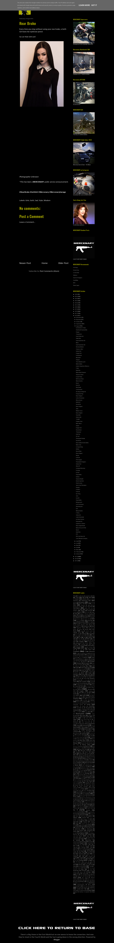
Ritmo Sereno (79, 400)
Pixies (80, 781)
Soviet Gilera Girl (79, 336)
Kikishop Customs (84, 726)
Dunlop (74, 669)
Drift (93, 666)
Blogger (57, 939)
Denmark (75, 657)
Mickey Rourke (79, 510)
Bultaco (80, 629)
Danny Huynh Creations (78, 654)
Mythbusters (83, 768)
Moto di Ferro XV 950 (81, 527)
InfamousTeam (76, 716)
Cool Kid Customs (88, 647)
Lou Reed (75, 737)
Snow (77, 823)
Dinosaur (85, 661)
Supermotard (88, 840)
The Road (81, 851)
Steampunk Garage (80, 438)
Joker (77, 408)
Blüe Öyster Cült (86, 619)
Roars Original (79, 395)
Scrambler (81, 812)
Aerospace (81, 602)
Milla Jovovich (87, 753)
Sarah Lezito (90, 808)
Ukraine (80, 864)
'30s (82, 596)
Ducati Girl (78, 404)
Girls (27, 200)
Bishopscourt (79, 502)
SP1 (74, 826)
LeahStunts (77, 733)
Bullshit (74, 629)
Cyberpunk (92, 651)
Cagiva (82, 631)
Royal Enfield (87, 804)
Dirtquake (78, 663)
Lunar (88, 738)
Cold (84, 645)
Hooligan (84, 706)
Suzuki (83, 841)
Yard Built (79, 887)
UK (74, 864)
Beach (87, 613)
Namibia (93, 768)
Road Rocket (85, 799)
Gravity (86, 694)
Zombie (89, 890)
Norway (81, 773)
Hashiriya (88, 698)
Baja (76, 613)
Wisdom (47, 200)
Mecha (87, 746)
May (77, 545)
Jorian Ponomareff (86, 722)
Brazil (77, 623)
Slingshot (85, 821)
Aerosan (75, 602)
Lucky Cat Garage (80, 738)
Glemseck (90, 689)
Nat (75, 769)
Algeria (89, 605)
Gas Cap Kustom (89, 686)
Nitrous (82, 772)
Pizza (85, 781)
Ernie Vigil (90, 674)
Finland (85, 678)
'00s (74, 596)
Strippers (90, 834)
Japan (75, 719)
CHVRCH (78, 489)
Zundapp (75, 891)
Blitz (94, 617)
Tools (83, 856)
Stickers (75, 831)
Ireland (87, 716)
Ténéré (93, 848)
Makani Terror (79, 410)
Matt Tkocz (76, 744)
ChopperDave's (91, 641)
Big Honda (77, 616)
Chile (92, 640)
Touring (75, 857)
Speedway (86, 827)
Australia (90, 610)
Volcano (84, 873)
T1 (87, 844)
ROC (75, 801)
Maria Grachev (79, 381)
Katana (77, 476)
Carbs (93, 635)
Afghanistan (90, 602)
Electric (82, 673)
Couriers (82, 648)
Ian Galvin (83, 710)
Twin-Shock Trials (84, 863)
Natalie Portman (81, 769)
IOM (83, 716)
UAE (92, 863)
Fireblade (79, 680)
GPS (85, 692)
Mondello (87, 756)
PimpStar (75, 781)
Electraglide (75, 673)
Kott (94, 727)
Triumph (81, 860)
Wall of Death (87, 874)
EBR (86, 669)
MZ (88, 768)
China (74, 641)
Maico (74, 741)
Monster (85, 757)
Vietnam (75, 872)
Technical (87, 848)
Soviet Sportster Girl (80, 340)
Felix (76, 678)
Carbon (87, 635)
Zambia (91, 889)
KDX (92, 725)
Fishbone (91, 680)
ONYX (87, 774)
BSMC (74, 626)
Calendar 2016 (76, 633)
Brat (94, 622)
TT (80, 861)
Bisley (74, 617)
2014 (76, 558)
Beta (84, 614)
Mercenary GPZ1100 (82, 749)
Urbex (80, 866)
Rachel (77, 455)
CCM (79, 640)
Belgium (75, 614)
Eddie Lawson (91, 670)
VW (94, 873)
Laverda (87, 731)
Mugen (74, 766)
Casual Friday (79, 376)
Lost (91, 735)
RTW (76, 805)
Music (89, 766)
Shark (74, 814)
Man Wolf (78, 357)
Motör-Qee (78, 444)
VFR (88, 869)
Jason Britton (84, 719)
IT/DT (93, 716)
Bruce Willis (85, 624)
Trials (84, 859)
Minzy (87, 754)
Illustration (80, 714)
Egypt (79, 671)
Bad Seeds (87, 612)
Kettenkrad (75, 726)
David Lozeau (79, 483)
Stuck (74, 836)
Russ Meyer (77, 807)
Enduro (83, 674)
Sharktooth (81, 814)
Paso (82, 778)
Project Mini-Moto (79, 785)
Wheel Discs (82, 878)
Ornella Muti (92, 774)
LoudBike (80, 737)
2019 (76, 309)
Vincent (81, 872)
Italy (77, 718)
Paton (86, 778)
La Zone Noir (76, 272)
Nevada (74, 770)
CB (84, 637)
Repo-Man (83, 795)
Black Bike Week (81, 617)
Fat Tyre (93, 676)
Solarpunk (83, 823)
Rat (88, 793)
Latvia (82, 731)
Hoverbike (78, 415)
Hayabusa (77, 700)
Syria (74, 844)
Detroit (77, 658)
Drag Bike (85, 666)
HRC (82, 707)
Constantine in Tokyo (81, 327)
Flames (75, 681)
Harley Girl (78, 515)
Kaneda (78, 487)
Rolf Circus (77, 803)
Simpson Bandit (79, 478)
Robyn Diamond (91, 800)
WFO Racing (85, 877)
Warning (86, 876)
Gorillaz (74, 692)
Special (82, 826)
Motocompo (90, 761)
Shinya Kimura (92, 814)
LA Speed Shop (79, 447)
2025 (76, 296)
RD (94, 793)
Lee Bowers (79, 734)
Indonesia (90, 715)
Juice (77, 495)
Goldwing (91, 691)
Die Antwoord (81, 660)
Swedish (75, 843)
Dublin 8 (83, 667)
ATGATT (75, 610)
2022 (76, 302)
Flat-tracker (82, 681)
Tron (88, 860)
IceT (76, 711)
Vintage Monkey (76, 873)
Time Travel (82, 852)
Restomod (89, 795)
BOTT (89, 622)
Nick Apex (92, 770)
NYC (94, 773)
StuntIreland (76, 838)
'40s (86, 596)
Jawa (90, 719)
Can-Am (77, 635)
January (78, 553)
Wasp (92, 876)
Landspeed (75, 731)
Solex (89, 823)
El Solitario (90, 671)
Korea (89, 727)
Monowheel (77, 757)
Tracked (81, 857)
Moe (81, 756)
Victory (91, 870)
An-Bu (86, 606)
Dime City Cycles (77, 661)
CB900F (90, 637)
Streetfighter (81, 833)
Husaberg (91, 709)
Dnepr (93, 663)
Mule (79, 766)
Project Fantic (83, 783)
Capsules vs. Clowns (80, 523)
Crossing (78, 470)
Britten (81, 623)
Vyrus (77, 874)
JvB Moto (83, 723)
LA (91, 729)
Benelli (79, 614)
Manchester (90, 741)
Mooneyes (75, 758)
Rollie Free (83, 803)
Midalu (80, 753)
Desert (85, 657)
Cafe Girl (78, 457)
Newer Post (25, 263)
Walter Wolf (79, 876)
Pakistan (80, 777)
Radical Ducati (85, 792)
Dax (74, 656)
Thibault (75, 852)
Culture (90, 649)
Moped (81, 758)
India (78, 715)
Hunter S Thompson (82, 709)
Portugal (87, 782)
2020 (76, 307)
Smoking (93, 821)
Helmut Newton (79, 701)
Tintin (89, 852)
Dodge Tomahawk (79, 664)
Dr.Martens (77, 666)
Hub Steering (89, 707)
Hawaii (93, 698)
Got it (94, 5)
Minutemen (81, 754)
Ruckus (93, 805)
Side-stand (83, 816)
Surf (77, 508)
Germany (80, 687)
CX (85, 651)
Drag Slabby (79, 474)
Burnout (86, 629)
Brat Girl (78, 385)
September (79, 323)
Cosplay (75, 648)
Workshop (92, 883)
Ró (73, 799)
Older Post (63, 263)
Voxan (89, 873)
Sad (36, 200)
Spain (77, 826)
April (77, 547)
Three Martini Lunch (80, 361)
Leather (83, 733)
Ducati (89, 667)
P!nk (89, 776)
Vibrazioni (84, 870)
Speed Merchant (91, 826)
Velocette (91, 867)
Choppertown (79, 643)
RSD (94, 804)
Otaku (76, 776)
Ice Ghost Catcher (80, 519)
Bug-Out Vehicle (81, 627)
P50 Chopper (79, 459)
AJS (92, 603)
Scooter (88, 810)
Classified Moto (85, 644)
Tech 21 (75, 848)
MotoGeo (75, 762)
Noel (91, 772)
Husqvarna (75, 710)
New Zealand (81, 770)
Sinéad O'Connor (77, 819)
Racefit (78, 792)
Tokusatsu (80, 853)
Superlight (78, 840)
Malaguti (79, 741)
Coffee (79, 645)
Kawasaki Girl (79, 521)
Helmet (92, 700)
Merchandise (79, 752)
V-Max (90, 866)
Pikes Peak (90, 779)
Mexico (86, 752)
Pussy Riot (90, 789)
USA (84, 866)
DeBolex (91, 656)
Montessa (91, 757)
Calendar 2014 (77, 632)
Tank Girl (75, 847)
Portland (80, 782)
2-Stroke (75, 599)
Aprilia (86, 608)
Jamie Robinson (89, 718)
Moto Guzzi (89, 759)
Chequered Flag (79, 393)
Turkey (91, 861)
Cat (80, 637)
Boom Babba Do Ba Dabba (82, 442)
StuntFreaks (90, 837)
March (77, 549)
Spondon (93, 827)
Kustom (86, 729)
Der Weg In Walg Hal (81, 391)
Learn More (84, 5)
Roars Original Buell (80, 525)
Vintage (88, 872)
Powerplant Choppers (81, 461)
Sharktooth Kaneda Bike (81, 329)
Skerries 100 (75, 820)
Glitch (74, 691)
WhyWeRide (87, 880)
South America (82, 824)
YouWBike (75, 280)
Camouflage (92, 633)
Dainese (91, 653)
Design (93, 657)
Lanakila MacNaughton (86, 730)
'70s (77, 597)
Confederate (79, 355)
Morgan (86, 758)
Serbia (92, 813)
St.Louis (75, 830)
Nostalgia (87, 773)
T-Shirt (82, 844)
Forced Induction (84, 683)
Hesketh (91, 701)
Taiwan (86, 845)
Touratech (90, 856)
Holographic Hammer (78, 704)
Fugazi (93, 684)
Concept (78, 647)
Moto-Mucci (79, 423)
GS (78, 695)
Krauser (76, 729)
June (77, 543)
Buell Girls (78, 532)
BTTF (79, 626)
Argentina (75, 609)
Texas (76, 849)
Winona (93, 880)
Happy (86, 697)
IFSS (94, 711)
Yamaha (92, 886)
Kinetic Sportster (80, 481)
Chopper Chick (79, 421)
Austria (74, 612)
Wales (81, 874)
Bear (92, 613)
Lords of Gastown (80, 398)
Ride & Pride (84, 798)
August (78, 326)
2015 (76, 556)
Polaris (74, 782)
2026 (76, 294)
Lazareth (93, 731)
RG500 (78, 798)
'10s (79, 596)
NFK (74, 282)
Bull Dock (90, 627)
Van (84, 868)
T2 (91, 844)
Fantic (87, 676)
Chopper (81, 641)
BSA (91, 624)
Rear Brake (78, 387)
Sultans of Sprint (91, 838)
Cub (83, 649)
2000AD (84, 599)
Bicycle (93, 614)
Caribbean (82, 636)
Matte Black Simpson (81, 372)
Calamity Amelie (88, 631)
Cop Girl (77, 498)
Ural (91, 864)
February (78, 551)
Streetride (82, 834)
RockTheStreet (87, 801)
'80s (83, 597)
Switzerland (90, 843)
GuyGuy (77, 697)
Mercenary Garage (89, 747)
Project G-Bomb (91, 783)
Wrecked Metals (80, 347)
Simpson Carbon (79, 374)
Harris (83, 698)
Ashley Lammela (89, 609)
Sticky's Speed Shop (84, 831)
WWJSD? (78, 402)
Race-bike (92, 790)
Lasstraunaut (79, 389)
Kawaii (78, 725)
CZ (77, 653)
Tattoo (83, 847)
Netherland (89, 769)
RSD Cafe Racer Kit (80, 536)
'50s (90, 596)
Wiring (76, 881)
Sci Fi (75, 810)
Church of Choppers (77, 277)
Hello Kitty (78, 338)
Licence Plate (92, 734)
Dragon (77, 332)
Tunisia (85, 861)
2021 (76, 305)
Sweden (90, 841)
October (78, 321)
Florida (91, 681)
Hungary (74, 709)
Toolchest (75, 856)
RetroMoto (83, 796)
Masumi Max (84, 743)
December (78, 317)
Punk (83, 789)
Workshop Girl (79, 506)
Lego (85, 734)
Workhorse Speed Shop (82, 882)
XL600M (75, 886)
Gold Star (78, 434)
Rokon (93, 801)
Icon (80, 711)
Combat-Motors (91, 645)
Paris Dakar (76, 778)
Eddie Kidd (84, 670)
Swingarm (81, 843)
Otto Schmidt (83, 776)
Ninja (76, 772)
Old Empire (81, 774)
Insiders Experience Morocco (82, 366)
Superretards (76, 841)
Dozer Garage (92, 664)
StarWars (81, 830)
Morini (92, 758)
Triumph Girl (79, 334)
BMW (93, 619)
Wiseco (88, 881)
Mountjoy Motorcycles (90, 763)
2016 (76, 315)
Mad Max (82, 740)
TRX (77, 861)
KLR (84, 727)
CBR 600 (80, 638)
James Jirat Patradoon (81, 485)
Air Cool (77, 436)
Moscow (82, 759)
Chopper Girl (79, 353)
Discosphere (86, 663)
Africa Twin (82, 603)
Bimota (91, 616)
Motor (80, 762)
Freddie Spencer (80, 684)
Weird (75, 877)
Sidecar (75, 817)
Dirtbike (92, 661)
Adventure (75, 600)
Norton (74, 773)
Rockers (80, 801)
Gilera (87, 687)
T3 (94, 844)
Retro (75, 796)
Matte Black (86, 744)
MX (77, 768)
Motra (82, 763)
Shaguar (78, 359)
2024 (76, 298)
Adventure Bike (86, 600)
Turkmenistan (76, 863)
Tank (91, 845)
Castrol (87, 636)
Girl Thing (78, 493)
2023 (76, 300)
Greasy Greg (76, 270)
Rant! (84, 793)
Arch (92, 608)
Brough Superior (77, 624)
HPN (78, 707)
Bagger (93, 612)
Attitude (83, 610)
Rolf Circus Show (80, 378)
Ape (91, 606)
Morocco (75, 759)
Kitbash (75, 727)
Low (85, 737)
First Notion (84, 680)
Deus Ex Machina (84, 658)
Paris (91, 777)
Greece (91, 694)
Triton (76, 860)
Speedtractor (79, 827)
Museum (84, 766)
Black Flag (89, 617)
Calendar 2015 (88, 632)
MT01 (84, 765)
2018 (76, 311)
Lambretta (75, 730)
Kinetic (91, 726)
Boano (78, 620)
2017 (76, 313)
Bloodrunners (77, 619)
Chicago (87, 640)
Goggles (81, 691)
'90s (90, 597)
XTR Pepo (75, 267)
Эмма (93, 891)
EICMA (84, 671)
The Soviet (89, 851)
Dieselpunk (89, 660)
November (78, 319)
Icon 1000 (87, 711)
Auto (79, 612)
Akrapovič (83, 605)
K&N (88, 723)
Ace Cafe (91, 599)
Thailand (88, 849)
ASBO (80, 609)
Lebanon (91, 733)
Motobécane (83, 761)
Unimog (86, 864)
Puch (74, 789)
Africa (74, 603)
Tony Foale (90, 855)
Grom (74, 695)
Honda (88, 704)
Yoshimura (92, 887)
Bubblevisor (86, 626)
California (84, 633)
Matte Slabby (79, 364)
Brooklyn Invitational (88, 623)
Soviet (89, 824)
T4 (76, 845)
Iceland (93, 710)
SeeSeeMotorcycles (83, 813)
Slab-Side (76, 822)
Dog (85, 664)
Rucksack (88, 805)
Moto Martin (76, 761)
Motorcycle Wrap (88, 762)
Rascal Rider (79, 451)
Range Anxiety (76, 793)
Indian (83, 715)
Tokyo (87, 853)
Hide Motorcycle (76, 703)
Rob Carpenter (81, 800)
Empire (90, 673)
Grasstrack (81, 694)
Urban (74, 866)
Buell (93, 626)
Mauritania (75, 746)
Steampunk (89, 830)
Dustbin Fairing (81, 669)
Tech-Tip (82, 848)
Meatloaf (81, 746)
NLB (87, 772)
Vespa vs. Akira (79, 349)
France (93, 683)
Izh (82, 718)
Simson (91, 817)
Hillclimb (83, 703)
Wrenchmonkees (81, 884)
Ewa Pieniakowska (90, 675)
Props (92, 787)
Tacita (81, 845)
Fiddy (80, 678)
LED (74, 734)
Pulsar (78, 789)
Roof (94, 803)
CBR (74, 638)
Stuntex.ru (83, 837)
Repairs (77, 795)
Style (41, 200)
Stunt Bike (89, 836)
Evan (74, 675)
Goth (32, 200)
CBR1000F (87, 638)
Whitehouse (80, 880)
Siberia (76, 816)
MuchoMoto (89, 765)
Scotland (75, 811)
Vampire (79, 867)
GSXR (84, 695)
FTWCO (87, 684)
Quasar (85, 790)
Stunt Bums (75, 837)
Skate (90, 819)
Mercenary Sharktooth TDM (88, 750)
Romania (89, 803)
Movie (76, 765)
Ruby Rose (81, 805)
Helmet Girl (78, 351)
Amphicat (80, 606)
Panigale (86, 777)
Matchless (91, 743)
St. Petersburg (88, 829)
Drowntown (79, 430)
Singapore (85, 819)
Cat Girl (77, 472)
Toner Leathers (82, 855)
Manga (75, 743)
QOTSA (74, 790)
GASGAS (74, 687)
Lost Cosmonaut (80, 504)
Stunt (80, 836)
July (77, 541)
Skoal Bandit (90, 820)
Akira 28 (78, 466)
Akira (74, 605)
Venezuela (75, 869)
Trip (94, 859)
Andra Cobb (78, 417)
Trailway (87, 857)
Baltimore (82, 613)
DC (78, 656)
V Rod (77, 368)
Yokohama (85, 887)
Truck (93, 860)
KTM (81, 729)
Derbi (80, 657)
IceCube (88, 710)
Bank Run (78, 370)
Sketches (82, 820)
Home (45, 263)
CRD (74, 649)
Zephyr (74, 890)
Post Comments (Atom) (49, 271)
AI (88, 603)
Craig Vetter (90, 648)
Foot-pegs (75, 683)
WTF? (89, 884)
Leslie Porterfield (80, 517)
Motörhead (75, 763)
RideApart (91, 798)
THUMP (78, 419)
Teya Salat (82, 849)
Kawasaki (85, 725)
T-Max (78, 844)
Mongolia (93, 756)
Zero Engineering (81, 890)
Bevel (88, 614)
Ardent (77, 425)
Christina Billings (88, 643)
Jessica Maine (87, 720)
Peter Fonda (92, 778)
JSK (78, 723)
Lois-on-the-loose (78, 735)
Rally (91, 792)
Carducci (76, 636)
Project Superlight (83, 786)
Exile (76, 676)
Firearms (92, 678)
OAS (76, 774)
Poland (90, 781)
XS (79, 886)
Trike (89, 859)
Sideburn (75, 275)
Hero (86, 701)
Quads (79, 790)
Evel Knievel (81, 675)
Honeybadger (76, 706)
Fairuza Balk (81, 676)
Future (81, 686)
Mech (77, 342)
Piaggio (84, 779)
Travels (93, 857)
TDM (91, 847)
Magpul (90, 740)
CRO (79, 649)
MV (74, 768)
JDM (80, 720)
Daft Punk (86, 653)
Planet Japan (76, 285)
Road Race (79, 799)
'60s (94, 596)
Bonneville (89, 620)
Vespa (82, 869)
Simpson (84, 817)
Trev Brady (78, 859)
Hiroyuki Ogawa (90, 703)
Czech (80, 653)
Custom (76, 651)
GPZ (89, 692)
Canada (82, 635)
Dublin (76, 667)
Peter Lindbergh (78, 779)
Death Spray (84, 656)
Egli (75, 671)
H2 (81, 697)
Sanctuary (81, 808)
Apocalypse (76, 608)
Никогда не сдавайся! (84, 891)
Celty (82, 640)
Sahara (89, 807)
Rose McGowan (78, 804)
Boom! (77, 383)
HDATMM (85, 700)
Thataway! (78, 432)
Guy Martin (92, 695)
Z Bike (85, 889)
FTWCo (78, 513)
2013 (76, 560)
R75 (77, 534)
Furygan (76, 686)
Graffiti (74, 694)
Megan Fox (79, 747)
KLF (81, 727)
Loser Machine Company (81, 538)
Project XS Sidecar (84, 787)
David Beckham (90, 654)
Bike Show (85, 616)
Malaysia (84, 741)
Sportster (78, 829)
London (85, 735)
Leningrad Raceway (80, 468)
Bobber (77, 449)
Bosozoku (81, 622)
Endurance (75, 674)
